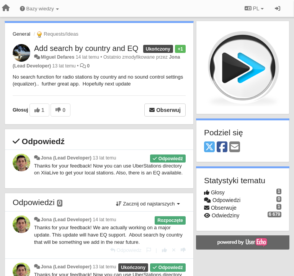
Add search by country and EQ (86, 48)
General (21, 34)
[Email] (234, 147)
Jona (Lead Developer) (66, 158)
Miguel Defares (57, 57)
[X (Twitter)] (209, 147)
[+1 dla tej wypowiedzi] (164, 250)
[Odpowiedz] (126, 250)
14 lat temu (104, 219)
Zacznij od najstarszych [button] (148, 204)
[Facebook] (222, 147)
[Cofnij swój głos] (174, 250)
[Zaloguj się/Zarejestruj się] (277, 8)
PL (254, 8)
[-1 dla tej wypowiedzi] (183, 250)
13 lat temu (104, 158)
